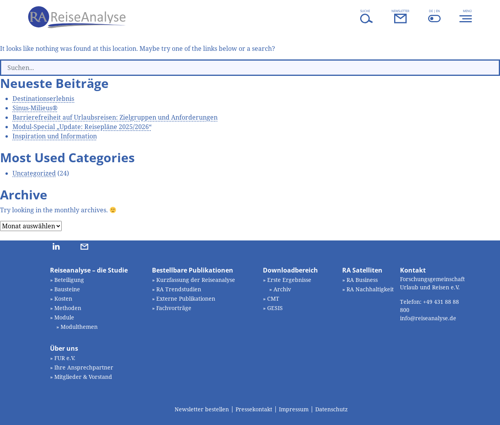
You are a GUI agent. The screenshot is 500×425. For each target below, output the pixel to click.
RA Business (362, 279)
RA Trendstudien (178, 289)
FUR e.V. (64, 358)
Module (64, 317)
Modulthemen (79, 326)
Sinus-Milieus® (35, 108)
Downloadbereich (290, 270)
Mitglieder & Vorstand (83, 376)
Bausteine (67, 289)
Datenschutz (331, 409)
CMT (273, 298)
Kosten (63, 298)
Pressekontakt (254, 409)
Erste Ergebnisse (289, 279)
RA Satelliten (362, 270)
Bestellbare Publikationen (192, 270)
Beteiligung (69, 279)
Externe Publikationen (185, 298)
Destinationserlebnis (43, 98)
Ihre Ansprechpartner (83, 367)
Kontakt (413, 270)
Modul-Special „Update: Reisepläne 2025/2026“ (82, 126)
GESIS (275, 308)
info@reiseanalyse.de (428, 318)
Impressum (294, 409)
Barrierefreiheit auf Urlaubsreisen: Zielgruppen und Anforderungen (115, 117)
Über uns (64, 348)
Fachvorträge (173, 308)
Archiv (282, 289)
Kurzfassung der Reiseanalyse (195, 279)
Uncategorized (34, 173)
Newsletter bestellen (202, 409)
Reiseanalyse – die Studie (89, 270)
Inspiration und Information (54, 136)
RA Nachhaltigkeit (370, 289)
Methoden (67, 308)
